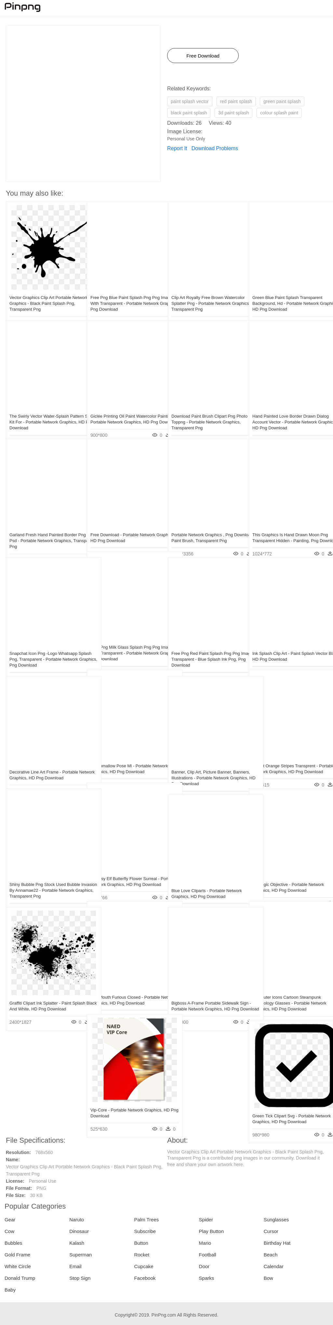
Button (141, 1243)
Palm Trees (146, 1219)
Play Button (211, 1231)
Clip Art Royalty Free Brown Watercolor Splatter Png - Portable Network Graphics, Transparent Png (205, 289)
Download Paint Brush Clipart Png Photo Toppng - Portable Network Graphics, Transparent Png (203, 408)
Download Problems (215, 148)
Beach (271, 1254)
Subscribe (145, 1231)
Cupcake (143, 1266)
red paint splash (236, 101)
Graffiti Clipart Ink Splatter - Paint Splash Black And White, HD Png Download (40, 995)
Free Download (203, 55)
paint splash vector (190, 101)
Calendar (274, 1266)
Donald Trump (20, 1278)
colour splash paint (279, 112)
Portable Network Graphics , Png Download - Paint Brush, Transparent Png (206, 526)
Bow (268, 1278)
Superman (80, 1254)
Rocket (141, 1254)
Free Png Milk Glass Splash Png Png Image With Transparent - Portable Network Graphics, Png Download (125, 639)
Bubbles (13, 1243)
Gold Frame (17, 1254)
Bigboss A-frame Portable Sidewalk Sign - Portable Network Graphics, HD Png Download (207, 995)
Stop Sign (79, 1278)
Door (204, 1266)
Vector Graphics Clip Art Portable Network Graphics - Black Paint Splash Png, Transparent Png (40, 289)
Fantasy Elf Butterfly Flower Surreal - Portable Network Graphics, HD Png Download (124, 870)
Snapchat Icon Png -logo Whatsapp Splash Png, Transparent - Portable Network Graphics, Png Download (43, 645)
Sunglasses (276, 1219)
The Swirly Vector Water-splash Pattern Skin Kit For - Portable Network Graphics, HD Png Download (44, 408)
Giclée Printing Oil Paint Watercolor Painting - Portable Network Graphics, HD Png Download (125, 408)
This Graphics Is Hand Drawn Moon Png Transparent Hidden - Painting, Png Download (285, 526)
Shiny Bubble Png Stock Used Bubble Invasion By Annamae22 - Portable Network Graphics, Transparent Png (44, 876)
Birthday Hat (277, 1243)
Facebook (144, 1278)
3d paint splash (233, 112)
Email (75, 1266)
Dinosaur (79, 1231)
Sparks (206, 1278)
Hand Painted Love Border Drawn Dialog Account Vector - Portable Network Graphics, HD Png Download (287, 408)
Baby (10, 1290)
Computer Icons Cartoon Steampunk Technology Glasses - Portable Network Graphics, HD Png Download (287, 989)
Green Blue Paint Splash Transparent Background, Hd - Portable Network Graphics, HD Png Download (287, 289)
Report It (177, 148)
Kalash (76, 1243)
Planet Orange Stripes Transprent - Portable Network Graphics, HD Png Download (286, 757)
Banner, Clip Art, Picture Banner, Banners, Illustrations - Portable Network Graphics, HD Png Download (206, 764)
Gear (10, 1219)
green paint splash (281, 101)
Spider (206, 1219)
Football (207, 1254)
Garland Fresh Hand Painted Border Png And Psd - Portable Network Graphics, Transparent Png (43, 526)
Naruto (76, 1219)
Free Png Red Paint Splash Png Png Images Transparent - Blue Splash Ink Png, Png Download (206, 645)
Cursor (271, 1231)
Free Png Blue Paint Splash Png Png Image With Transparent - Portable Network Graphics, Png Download (125, 289)
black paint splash (189, 112)
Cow (9, 1231)
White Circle (18, 1266)
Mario (205, 1243)
